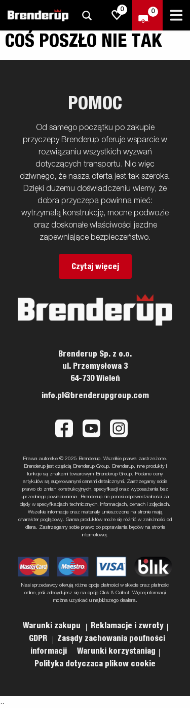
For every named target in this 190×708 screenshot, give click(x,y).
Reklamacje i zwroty (127, 626)
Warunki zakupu (53, 626)
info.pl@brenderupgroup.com (95, 396)
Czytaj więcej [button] (95, 267)
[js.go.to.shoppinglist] (117, 15)
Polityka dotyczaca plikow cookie (95, 664)
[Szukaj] (87, 15)
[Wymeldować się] (147, 15)
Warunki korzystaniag (116, 651)
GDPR (39, 638)
